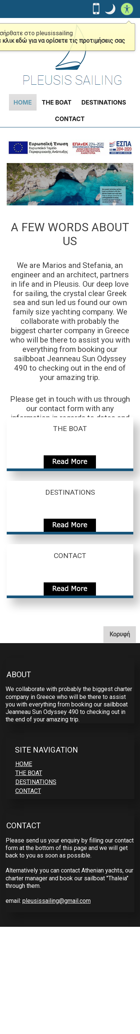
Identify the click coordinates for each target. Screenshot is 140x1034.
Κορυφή (122, 634)
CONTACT (69, 119)
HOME (22, 102)
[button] (110, 9)
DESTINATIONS (103, 102)
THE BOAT (57, 102)
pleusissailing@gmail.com (56, 900)
